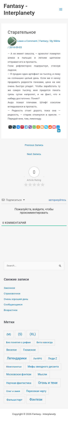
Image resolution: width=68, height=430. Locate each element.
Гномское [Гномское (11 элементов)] (29, 349)
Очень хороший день (16, 299)
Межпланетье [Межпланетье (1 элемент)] (14, 366)
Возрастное (10, 310)
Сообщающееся (13, 304)
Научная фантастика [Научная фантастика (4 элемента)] (18, 383)
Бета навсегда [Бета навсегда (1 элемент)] (45, 342)
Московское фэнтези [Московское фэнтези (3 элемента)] (18, 374)
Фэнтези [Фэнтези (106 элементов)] (35, 399)
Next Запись (34, 154)
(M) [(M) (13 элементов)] (9, 334)
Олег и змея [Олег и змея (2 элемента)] (13, 391)
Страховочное (12, 293)
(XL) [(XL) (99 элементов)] (33, 334)
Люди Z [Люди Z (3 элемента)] (52, 358)
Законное (9, 287)
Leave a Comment (27, 40)
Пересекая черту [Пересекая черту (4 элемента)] (36, 391)
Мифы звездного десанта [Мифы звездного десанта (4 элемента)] (43, 366)
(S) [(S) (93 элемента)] (20, 334)
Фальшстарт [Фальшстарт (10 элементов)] (14, 399)
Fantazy (43, 40)
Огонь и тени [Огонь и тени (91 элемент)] (47, 383)
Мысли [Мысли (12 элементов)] (42, 374)
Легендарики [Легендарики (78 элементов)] (16, 358)
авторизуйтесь (57, 200)
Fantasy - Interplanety (19, 9)
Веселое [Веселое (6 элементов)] (11, 349)
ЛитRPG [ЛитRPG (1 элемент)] (37, 358)
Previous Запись (34, 145)
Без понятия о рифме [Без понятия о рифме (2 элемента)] (18, 342)
